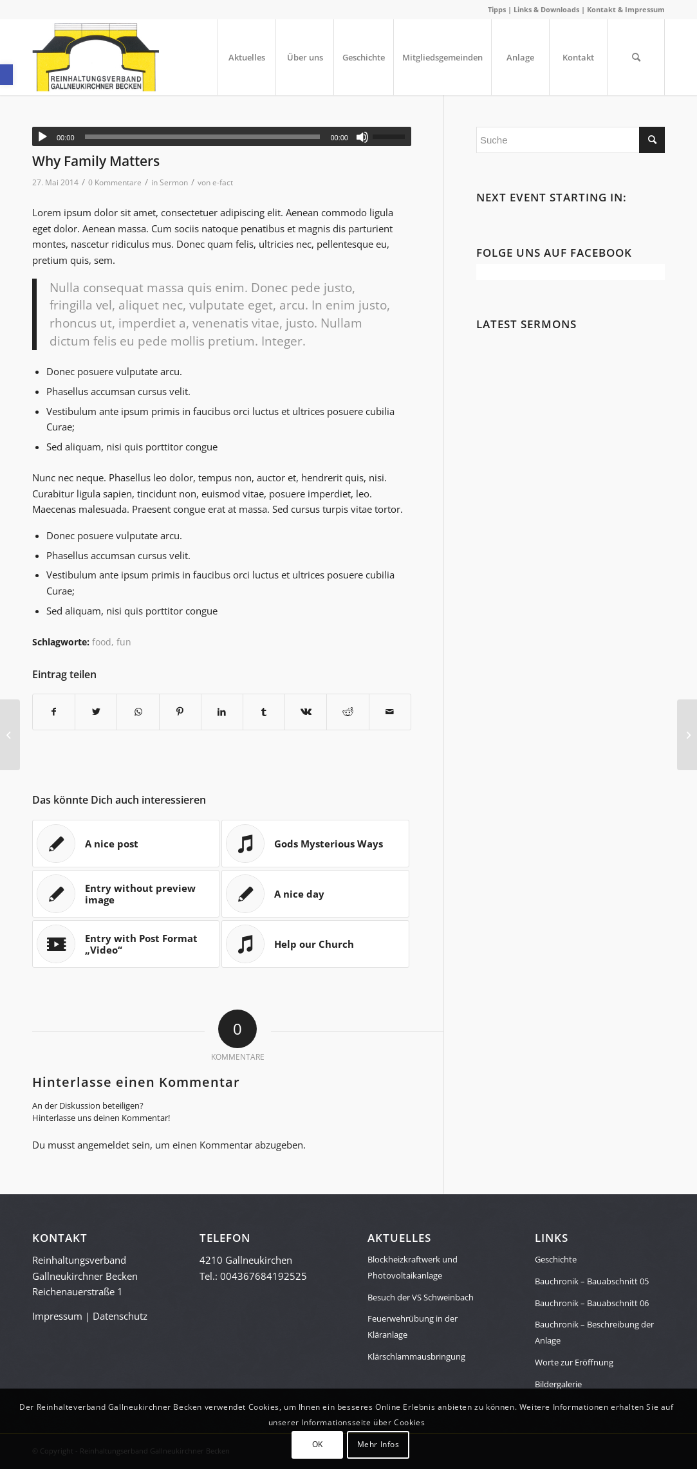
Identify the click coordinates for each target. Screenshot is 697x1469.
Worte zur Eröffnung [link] (574, 1362)
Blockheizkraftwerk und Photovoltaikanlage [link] (412, 1267)
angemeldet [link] (103, 1144)
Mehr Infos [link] (378, 1444)
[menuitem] (246, 57)
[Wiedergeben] (42, 137)
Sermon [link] (174, 182)
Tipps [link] (497, 9)
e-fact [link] (222, 182)
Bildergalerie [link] (558, 1384)
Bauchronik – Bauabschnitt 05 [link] (592, 1281)
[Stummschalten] (362, 137)
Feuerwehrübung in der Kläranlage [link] (412, 1326)
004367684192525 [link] (263, 1276)
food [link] (101, 642)
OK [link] (317, 1444)
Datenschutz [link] (120, 1315)
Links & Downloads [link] (546, 9)
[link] (6, 74)
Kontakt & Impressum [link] (626, 9)
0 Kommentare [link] (115, 182)
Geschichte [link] (556, 1259)
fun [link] (123, 642)
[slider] (203, 136)
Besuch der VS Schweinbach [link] (420, 1297)
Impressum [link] (57, 1315)
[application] (221, 136)
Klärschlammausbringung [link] (416, 1356)
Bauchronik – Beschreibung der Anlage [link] (594, 1332)
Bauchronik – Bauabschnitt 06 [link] (592, 1303)
